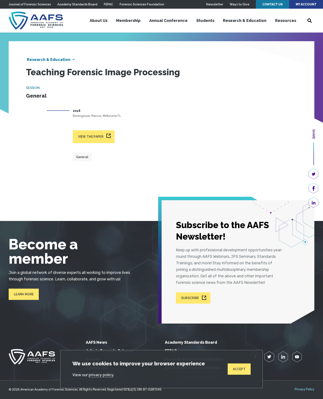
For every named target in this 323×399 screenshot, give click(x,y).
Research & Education (244, 20)
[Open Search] (309, 20)
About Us (98, 20)
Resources (285, 20)
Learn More (24, 294)
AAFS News (96, 342)
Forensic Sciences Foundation (142, 4)
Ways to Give (239, 4)
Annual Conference (168, 20)
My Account (306, 4)
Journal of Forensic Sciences (30, 4)
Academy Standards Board (77, 4)
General (82, 157)
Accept (239, 369)
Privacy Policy (304, 389)
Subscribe (190, 298)
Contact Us (272, 4)
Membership (128, 20)
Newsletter (214, 4)
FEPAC (108, 4)
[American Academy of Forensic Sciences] (36, 20)
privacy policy (101, 375)
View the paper (90, 136)
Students (205, 20)
